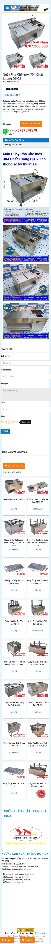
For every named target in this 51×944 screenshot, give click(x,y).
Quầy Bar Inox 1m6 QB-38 (14, 499)
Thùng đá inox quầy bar (35, 936)
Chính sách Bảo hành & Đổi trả (16, 880)
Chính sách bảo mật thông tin (16, 877)
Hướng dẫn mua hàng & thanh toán (18, 874)
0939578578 (27, 130)
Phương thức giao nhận (13, 882)
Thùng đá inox (19, 936)
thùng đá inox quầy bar (29, 106)
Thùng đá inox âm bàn (15, 939)
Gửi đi (5, 431)
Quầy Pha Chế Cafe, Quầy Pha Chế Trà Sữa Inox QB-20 (37, 543)
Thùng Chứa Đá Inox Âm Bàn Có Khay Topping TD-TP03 (14, 543)
